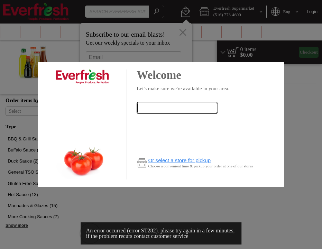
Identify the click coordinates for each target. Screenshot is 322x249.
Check (177, 121)
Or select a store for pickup (179, 160)
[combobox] (177, 108)
